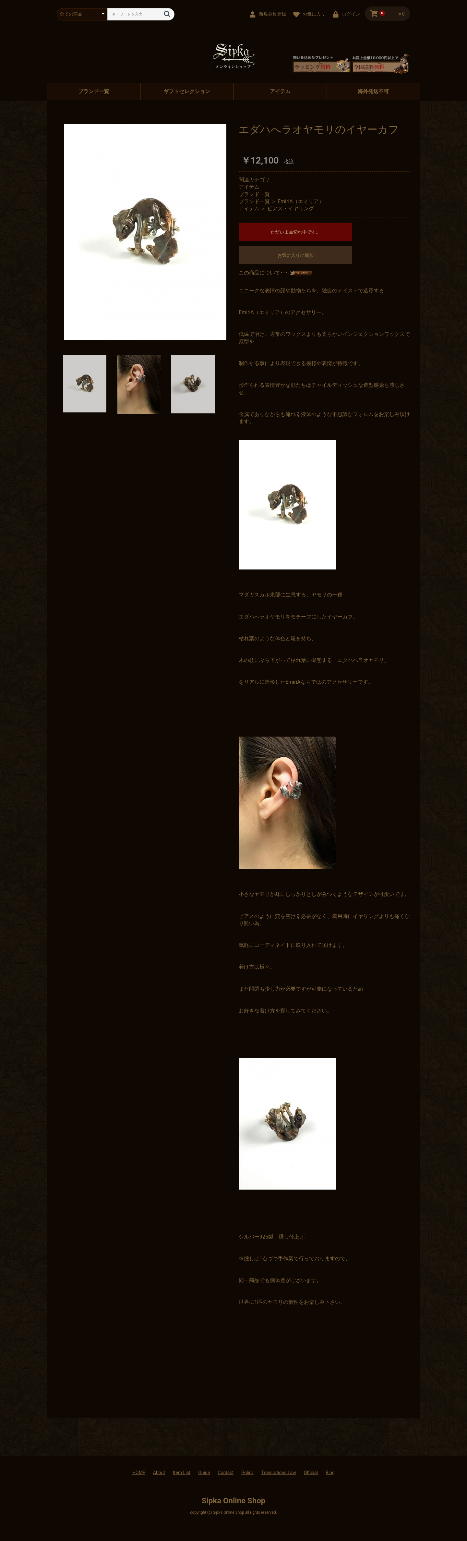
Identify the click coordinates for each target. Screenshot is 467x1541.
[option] (145, 232)
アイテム (280, 91)
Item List (181, 1472)
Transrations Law (278, 1472)
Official (311, 1472)
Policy (247, 1472)
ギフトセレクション (186, 91)
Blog (330, 1472)
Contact (226, 1472)
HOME (138, 1472)
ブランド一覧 (93, 91)
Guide (204, 1472)
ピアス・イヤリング (290, 208)
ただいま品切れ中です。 (295, 232)
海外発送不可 (373, 91)
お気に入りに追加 (295, 255)
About (159, 1472)
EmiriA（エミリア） (301, 201)
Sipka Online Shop (234, 1500)
